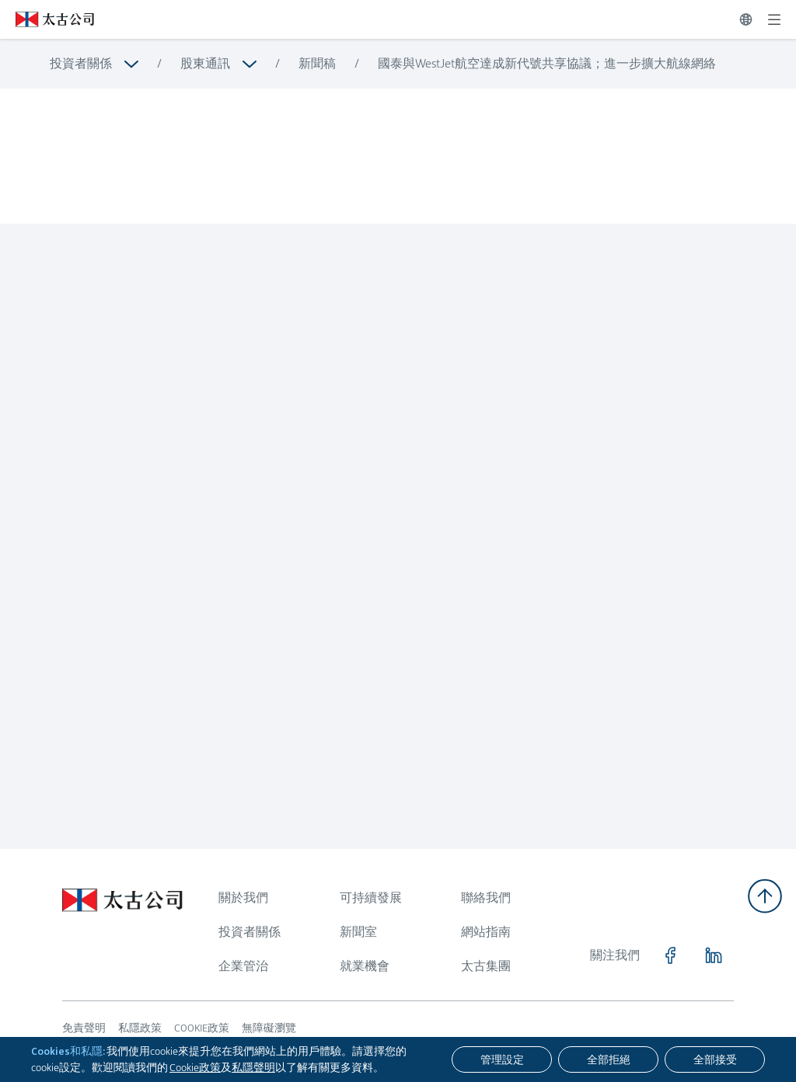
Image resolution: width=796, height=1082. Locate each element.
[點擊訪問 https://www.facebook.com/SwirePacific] (670, 955)
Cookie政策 (195, 1067)
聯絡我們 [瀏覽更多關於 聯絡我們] (486, 897)
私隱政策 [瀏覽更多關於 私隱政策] (140, 1027)
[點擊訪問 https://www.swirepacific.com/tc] (47, 19)
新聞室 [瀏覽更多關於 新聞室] (358, 931)
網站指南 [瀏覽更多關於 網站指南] (486, 931)
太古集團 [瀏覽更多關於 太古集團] (486, 965)
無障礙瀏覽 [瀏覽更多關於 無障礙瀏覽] (269, 1027)
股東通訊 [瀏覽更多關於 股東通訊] (205, 63)
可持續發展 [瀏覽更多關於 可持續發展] (371, 897)
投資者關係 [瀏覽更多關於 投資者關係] (81, 63)
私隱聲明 (253, 1067)
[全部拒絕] (608, 1059)
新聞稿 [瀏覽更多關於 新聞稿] (317, 63)
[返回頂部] (764, 896)
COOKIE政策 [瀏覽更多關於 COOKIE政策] (201, 1027)
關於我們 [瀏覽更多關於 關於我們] (243, 897)
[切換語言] (746, 19)
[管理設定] (502, 1059)
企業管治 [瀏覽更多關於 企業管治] (243, 965)
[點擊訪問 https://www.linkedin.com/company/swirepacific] (713, 955)
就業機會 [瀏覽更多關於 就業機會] (364, 965)
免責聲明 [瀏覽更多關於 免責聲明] (84, 1027)
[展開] (774, 19)
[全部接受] (715, 1059)
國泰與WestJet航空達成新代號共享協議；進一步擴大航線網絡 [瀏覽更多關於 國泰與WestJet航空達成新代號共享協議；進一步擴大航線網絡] (547, 63)
